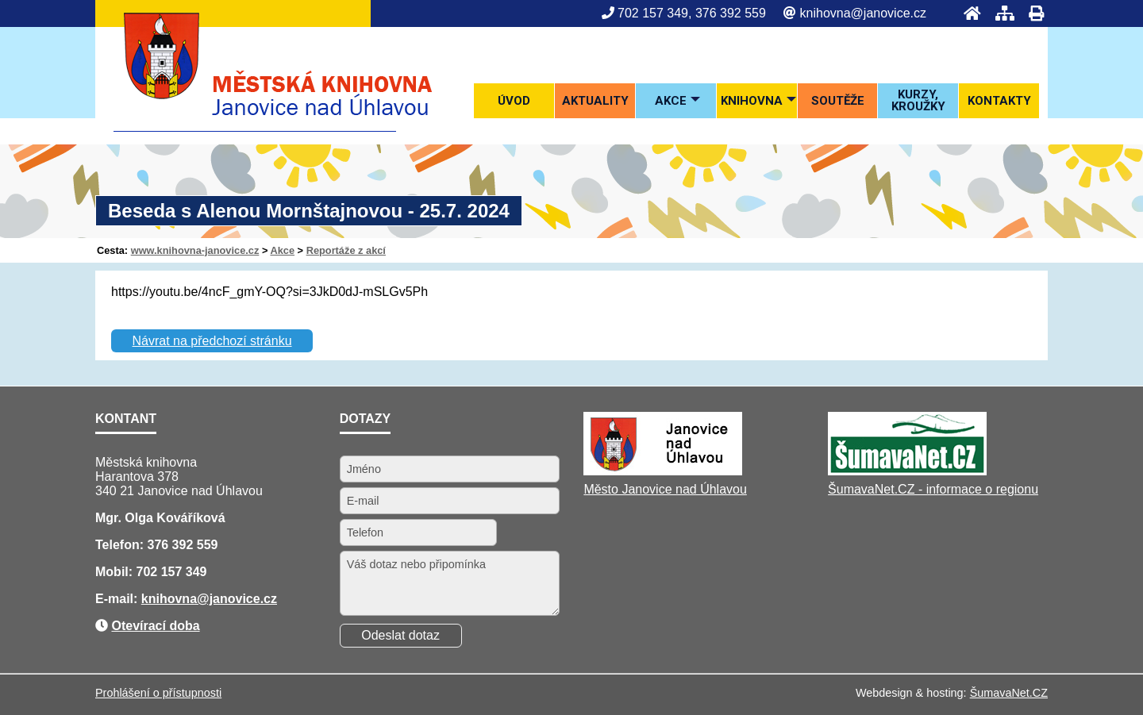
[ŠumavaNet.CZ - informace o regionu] (907, 471)
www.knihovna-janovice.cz (195, 250)
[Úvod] (967, 13)
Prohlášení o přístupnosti (158, 692)
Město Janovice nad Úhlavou (664, 489)
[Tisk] (1031, 13)
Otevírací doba (155, 625)
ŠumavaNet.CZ (1009, 692)
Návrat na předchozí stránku (212, 341)
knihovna (169, 598)
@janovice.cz (237, 598)
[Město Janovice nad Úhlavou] (662, 471)
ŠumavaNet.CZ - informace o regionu (933, 489)
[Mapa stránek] (1000, 13)
